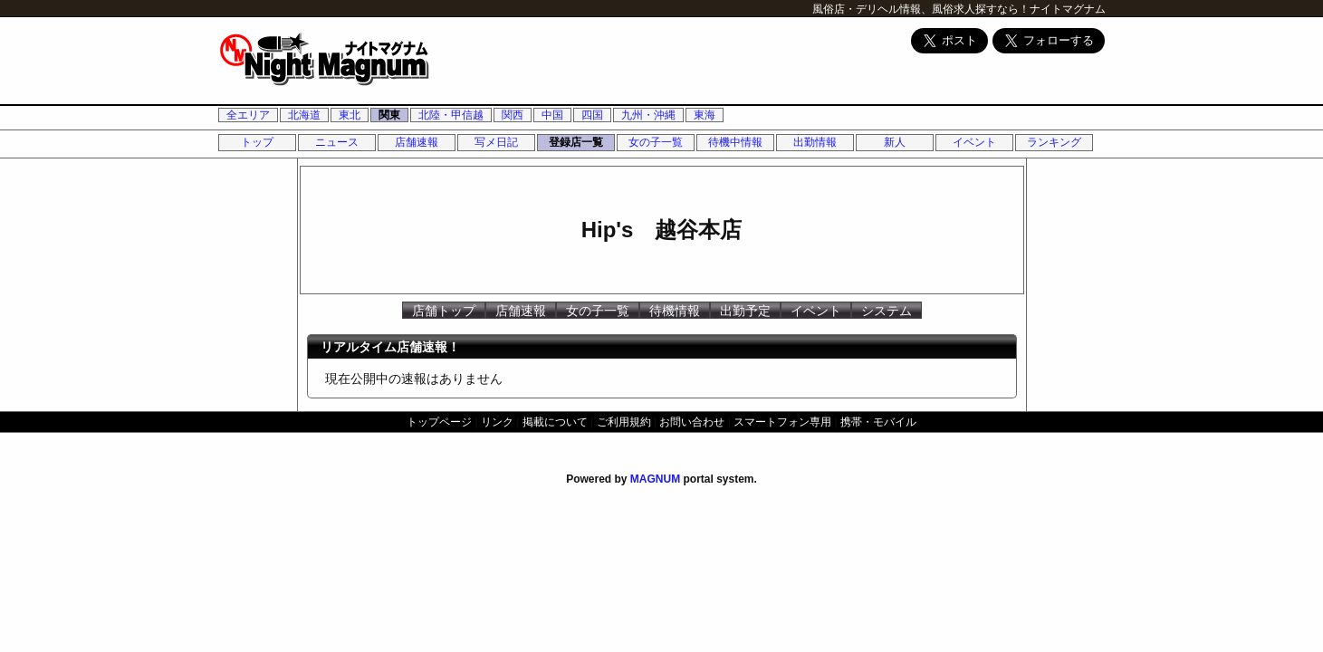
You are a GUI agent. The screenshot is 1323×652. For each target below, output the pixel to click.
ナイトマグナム (1068, 9)
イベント (974, 142)
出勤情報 (815, 142)
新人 (895, 142)
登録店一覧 (576, 142)
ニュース (337, 142)
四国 (592, 115)
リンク (497, 422)
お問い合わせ (691, 422)
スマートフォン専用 (782, 422)
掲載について (555, 422)
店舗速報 (416, 142)
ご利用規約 (624, 422)
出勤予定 (745, 310)
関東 (389, 115)
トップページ (439, 422)
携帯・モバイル (878, 422)
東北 (349, 115)
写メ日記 (496, 142)
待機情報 (674, 310)
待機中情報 (735, 142)
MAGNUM (655, 479)
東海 (704, 115)
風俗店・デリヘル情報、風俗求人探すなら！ (921, 9)
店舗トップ (443, 310)
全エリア (248, 115)
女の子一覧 (655, 142)
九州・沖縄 (648, 115)
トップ (257, 142)
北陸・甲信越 (451, 115)
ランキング (1054, 142)
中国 (552, 115)
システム (886, 310)
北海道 (304, 115)
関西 (512, 115)
